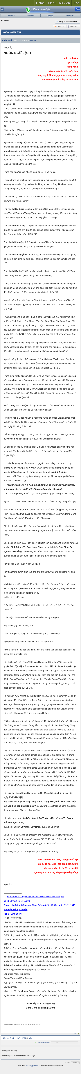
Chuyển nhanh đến (41, 1042)
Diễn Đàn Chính (8, 1038)
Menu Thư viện (59, 3)
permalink (32, 40)
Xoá (76, 3)
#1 (76, 1034)
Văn (30, 1038)
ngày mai (7, 40)
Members (30, 15)
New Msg (11, 15)
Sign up (50, 15)
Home (40, 3)
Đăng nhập (70, 15)
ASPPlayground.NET (33, 1066)
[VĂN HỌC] (21, 1038)
